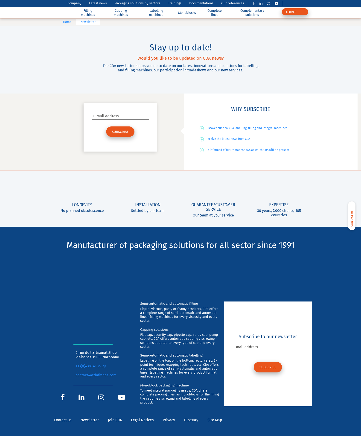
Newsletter (90, 420)
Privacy (169, 420)
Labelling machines (156, 13)
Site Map (214, 420)
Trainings (174, 3)
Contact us (62, 420)
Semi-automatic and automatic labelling (171, 355)
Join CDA (115, 420)
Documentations (201, 3)
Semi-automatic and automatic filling (169, 303)
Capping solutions (154, 330)
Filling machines (88, 13)
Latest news (98, 3)
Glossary (191, 420)
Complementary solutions (252, 13)
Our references (232, 3)
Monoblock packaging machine (164, 385)
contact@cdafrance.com (96, 375)
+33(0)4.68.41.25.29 (91, 366)
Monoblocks (187, 13)
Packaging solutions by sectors (137, 3)
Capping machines (121, 13)
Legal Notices (142, 420)
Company (74, 3)
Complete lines (214, 13)
